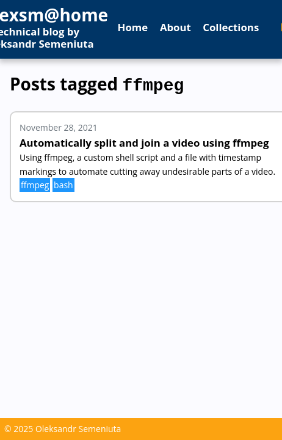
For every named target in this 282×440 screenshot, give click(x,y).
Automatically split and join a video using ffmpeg (144, 140)
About (175, 27)
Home (133, 27)
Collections (231, 27)
